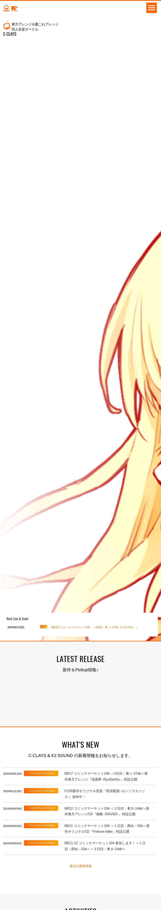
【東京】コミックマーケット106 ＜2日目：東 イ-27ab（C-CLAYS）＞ (94, 627)
